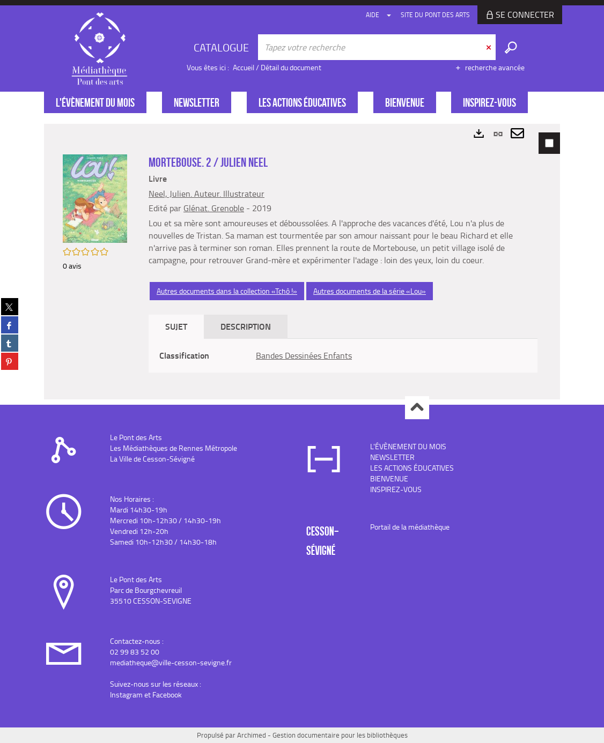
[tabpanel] (302, 261)
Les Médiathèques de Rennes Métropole (173, 448)
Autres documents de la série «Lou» (369, 291)
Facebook (167, 694)
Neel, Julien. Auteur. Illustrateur (206, 193)
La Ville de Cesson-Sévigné (152, 459)
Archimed (251, 735)
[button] (95, 197)
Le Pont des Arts (136, 437)
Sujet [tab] (176, 326)
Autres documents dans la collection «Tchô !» (227, 291)
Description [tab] (245, 326)
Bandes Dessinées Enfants (304, 355)
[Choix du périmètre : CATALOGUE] (223, 47)
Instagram (126, 694)
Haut (417, 407)
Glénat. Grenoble (213, 208)
